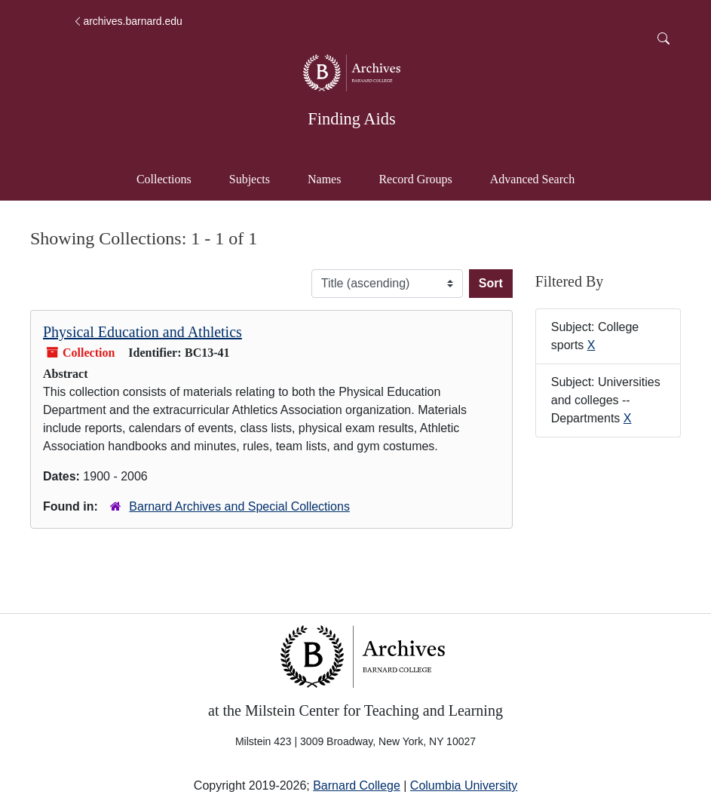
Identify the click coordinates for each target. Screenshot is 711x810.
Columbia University (463, 785)
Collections (164, 179)
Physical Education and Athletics (142, 332)
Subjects (249, 179)
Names (324, 179)
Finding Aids (351, 118)
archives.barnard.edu (127, 21)
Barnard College (356, 785)
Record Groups (415, 179)
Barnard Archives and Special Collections (239, 506)
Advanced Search (539, 178)
